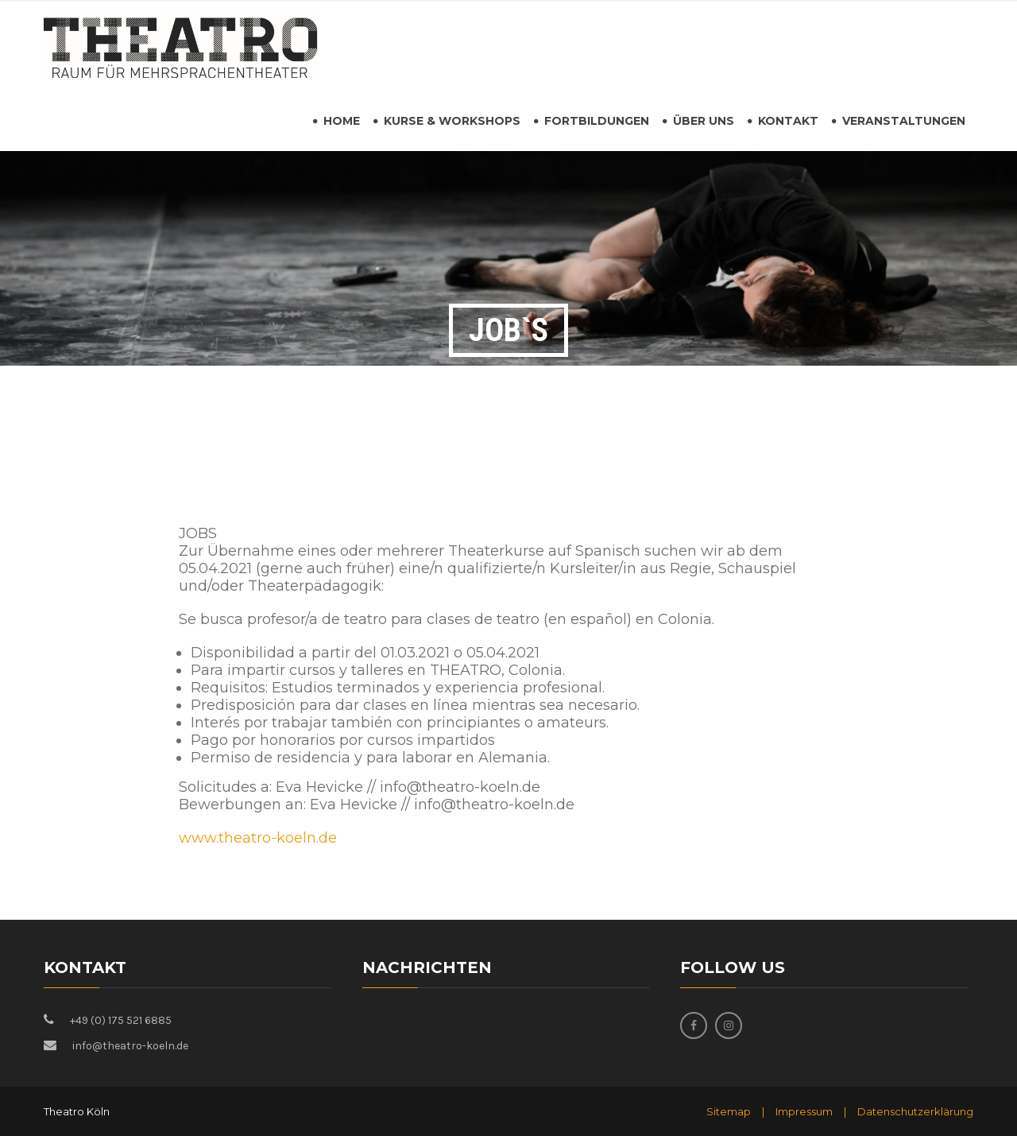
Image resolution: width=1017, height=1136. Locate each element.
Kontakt (788, 121)
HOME (341, 121)
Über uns (703, 121)
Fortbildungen (596, 121)
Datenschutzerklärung (915, 1111)
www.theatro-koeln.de (258, 838)
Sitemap (728, 1111)
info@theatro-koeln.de (130, 1046)
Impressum (804, 1111)
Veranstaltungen (903, 121)
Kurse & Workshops (452, 121)
